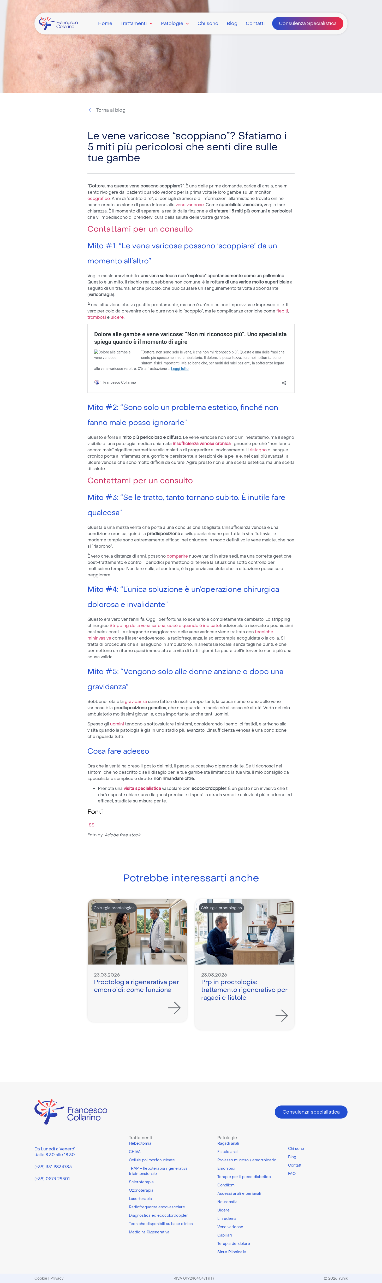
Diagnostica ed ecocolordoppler (158, 1215)
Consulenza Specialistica (308, 23)
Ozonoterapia (141, 1190)
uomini (117, 724)
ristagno (259, 450)
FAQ (292, 1173)
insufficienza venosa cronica (201, 443)
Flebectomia (140, 1143)
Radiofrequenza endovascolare (157, 1207)
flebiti (282, 311)
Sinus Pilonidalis (231, 1252)
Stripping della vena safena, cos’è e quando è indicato (165, 625)
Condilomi (226, 1185)
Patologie (175, 23)
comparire (178, 556)
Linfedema (226, 1218)
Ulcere (223, 1210)
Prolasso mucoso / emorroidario (246, 1160)
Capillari (224, 1235)
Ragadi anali (228, 1143)
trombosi (97, 317)
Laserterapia (140, 1198)
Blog (232, 23)
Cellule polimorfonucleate (152, 1160)
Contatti (255, 23)
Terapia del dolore (233, 1243)
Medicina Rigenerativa (149, 1232)
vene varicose (190, 205)
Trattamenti (137, 23)
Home (105, 23)
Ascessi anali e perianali (239, 1193)
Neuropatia (227, 1201)
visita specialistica (142, 788)
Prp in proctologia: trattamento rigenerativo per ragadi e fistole (244, 990)
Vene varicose (230, 1226)
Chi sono (208, 23)
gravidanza (136, 701)
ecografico (98, 198)
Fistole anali (227, 1151)
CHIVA (135, 1151)
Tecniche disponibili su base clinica (161, 1223)
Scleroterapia (141, 1182)
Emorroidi (226, 1168)
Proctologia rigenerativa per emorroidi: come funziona (136, 986)
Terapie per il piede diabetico (244, 1176)
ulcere (117, 317)
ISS (90, 825)
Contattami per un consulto (140, 228)
